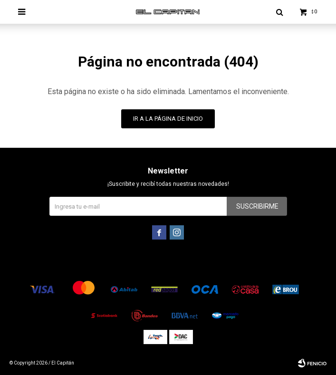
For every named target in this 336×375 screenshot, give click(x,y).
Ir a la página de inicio (168, 118)
